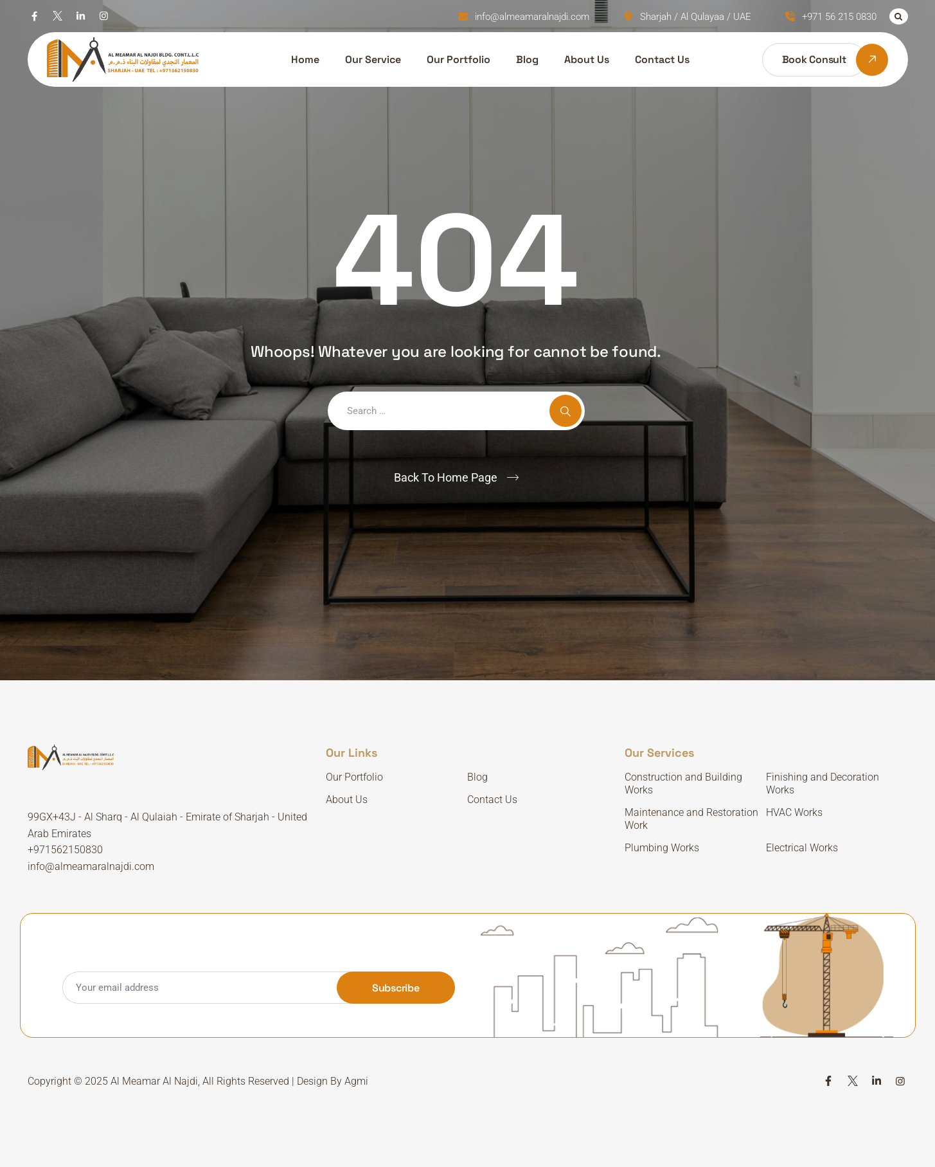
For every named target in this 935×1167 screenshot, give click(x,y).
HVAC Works (794, 812)
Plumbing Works (662, 848)
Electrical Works (802, 848)
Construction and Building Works (683, 783)
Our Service (373, 59)
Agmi (356, 1081)
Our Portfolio (458, 59)
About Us (586, 59)
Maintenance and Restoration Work (691, 818)
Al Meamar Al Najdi (154, 1081)
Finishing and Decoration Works (822, 783)
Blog (527, 59)
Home (305, 59)
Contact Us (662, 59)
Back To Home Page (445, 477)
